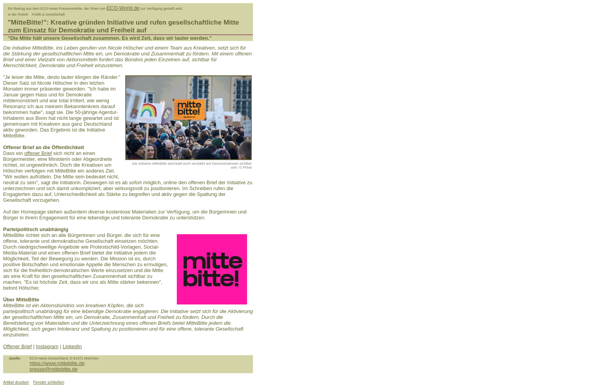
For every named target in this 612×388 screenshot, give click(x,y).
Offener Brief (17, 346)
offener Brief (38, 153)
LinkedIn (72, 346)
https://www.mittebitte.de (57, 363)
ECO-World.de (123, 8)
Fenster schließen (48, 382)
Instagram (47, 346)
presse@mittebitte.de (54, 369)
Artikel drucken (16, 382)
